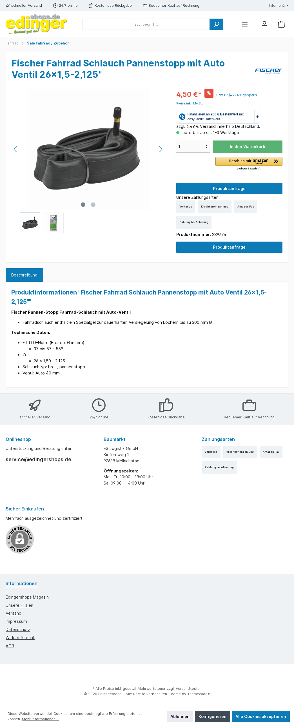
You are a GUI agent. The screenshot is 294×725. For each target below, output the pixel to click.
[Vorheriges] (16, 149)
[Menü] (245, 24)
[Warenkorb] (281, 24)
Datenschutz (18, 629)
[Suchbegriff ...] (146, 24)
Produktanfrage (229, 188)
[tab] (24, 275)
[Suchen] (216, 24)
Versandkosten (189, 688)
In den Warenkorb (247, 146)
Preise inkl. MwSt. (189, 103)
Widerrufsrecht (20, 637)
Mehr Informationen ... (40, 719)
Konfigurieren (212, 716)
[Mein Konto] (264, 24)
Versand (13, 613)
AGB (10, 645)
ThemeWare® (198, 694)
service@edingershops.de (38, 459)
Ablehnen (180, 716)
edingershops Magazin (27, 597)
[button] (248, 164)
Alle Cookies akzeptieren (260, 716)
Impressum (16, 621)
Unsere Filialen (19, 605)
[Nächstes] (160, 149)
